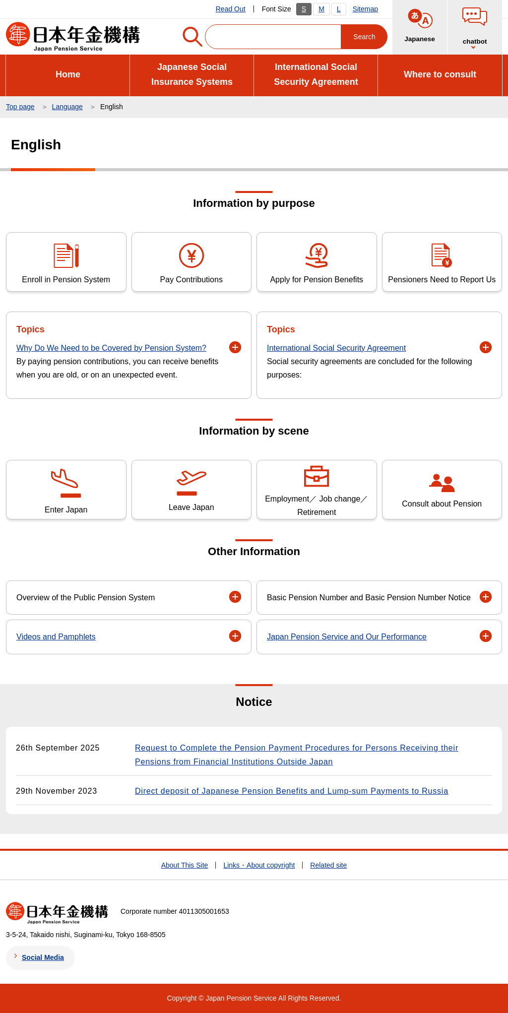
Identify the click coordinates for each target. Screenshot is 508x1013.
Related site (328, 865)
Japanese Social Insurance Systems (192, 74)
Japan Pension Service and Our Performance (347, 637)
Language (67, 107)
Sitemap (365, 9)
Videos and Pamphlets (56, 637)
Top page (20, 107)
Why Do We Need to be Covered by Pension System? (111, 348)
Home (68, 74)
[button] (235, 347)
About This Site (184, 865)
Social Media (43, 957)
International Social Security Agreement (316, 74)
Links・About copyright (259, 865)
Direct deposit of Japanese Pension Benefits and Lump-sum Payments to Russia (291, 791)
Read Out (231, 9)
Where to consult (440, 74)
